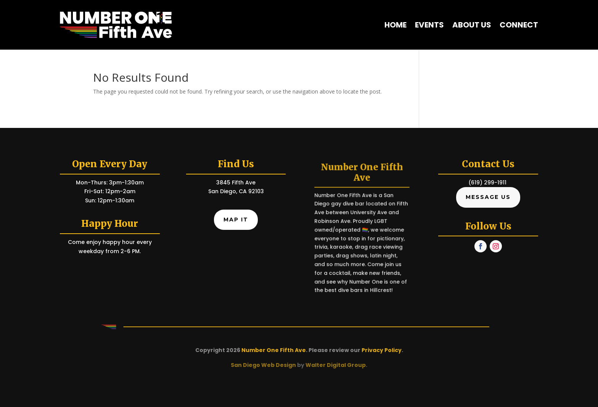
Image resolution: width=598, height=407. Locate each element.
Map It (235, 219)
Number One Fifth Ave (273, 350)
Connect (519, 24)
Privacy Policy (382, 350)
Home (395, 24)
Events (429, 24)
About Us (471, 24)
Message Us (488, 197)
